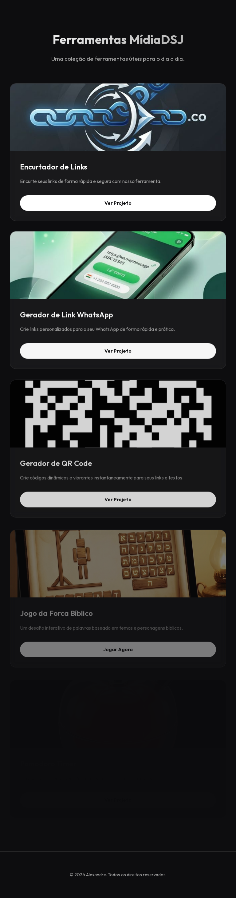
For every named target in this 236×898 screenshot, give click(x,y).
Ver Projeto (118, 203)
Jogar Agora (118, 651)
